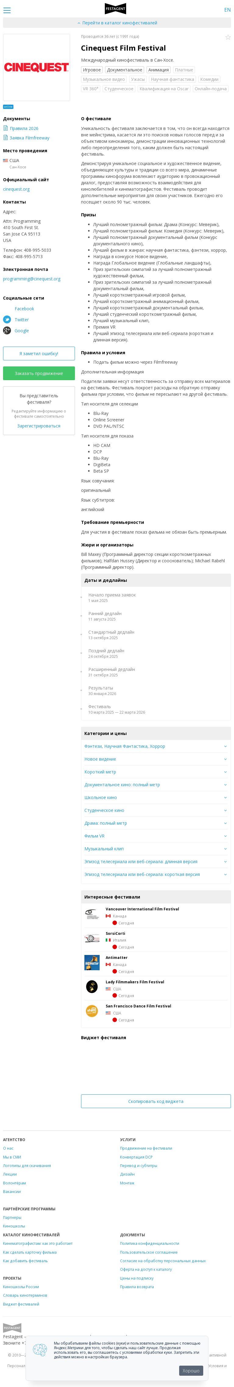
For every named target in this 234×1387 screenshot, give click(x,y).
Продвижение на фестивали (146, 1148)
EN (227, 9)
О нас (8, 1148)
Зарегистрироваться (38, 426)
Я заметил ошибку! (39, 353)
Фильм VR (94, 836)
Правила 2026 (20, 128)
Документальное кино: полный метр (122, 784)
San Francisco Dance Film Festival (138, 1005)
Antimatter (117, 957)
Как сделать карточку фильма (30, 1252)
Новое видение (100, 759)
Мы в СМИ (12, 1157)
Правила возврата (137, 1286)
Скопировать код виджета (155, 1101)
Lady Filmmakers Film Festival (135, 981)
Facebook (18, 308)
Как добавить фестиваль (25, 1260)
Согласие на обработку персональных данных (163, 1260)
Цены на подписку (137, 1278)
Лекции (10, 1174)
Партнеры (12, 1217)
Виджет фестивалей (21, 1304)
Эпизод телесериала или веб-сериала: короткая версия (142, 874)
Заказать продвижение (39, 373)
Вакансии (12, 1191)
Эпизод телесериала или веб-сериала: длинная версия (140, 861)
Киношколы (14, 1225)
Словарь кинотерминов (25, 1295)
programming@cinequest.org (31, 279)
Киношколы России (21, 1286)
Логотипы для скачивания (27, 1165)
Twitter (16, 319)
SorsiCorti (115, 933)
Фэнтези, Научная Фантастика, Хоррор (124, 746)
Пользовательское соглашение (149, 1252)
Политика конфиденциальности (149, 1243)
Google (16, 330)
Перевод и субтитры (138, 1165)
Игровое (92, 70)
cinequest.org (16, 189)
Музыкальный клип (104, 849)
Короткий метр (100, 772)
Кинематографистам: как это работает (38, 1243)
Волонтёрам (14, 1182)
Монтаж (127, 1182)
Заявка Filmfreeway (26, 138)
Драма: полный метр (105, 823)
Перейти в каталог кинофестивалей (117, 23)
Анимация (158, 70)
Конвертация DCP (136, 1157)
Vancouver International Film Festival (142, 908)
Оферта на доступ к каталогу (146, 1269)
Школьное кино (100, 797)
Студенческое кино (104, 810)
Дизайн (127, 1174)
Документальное (124, 70)
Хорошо (191, 1371)
